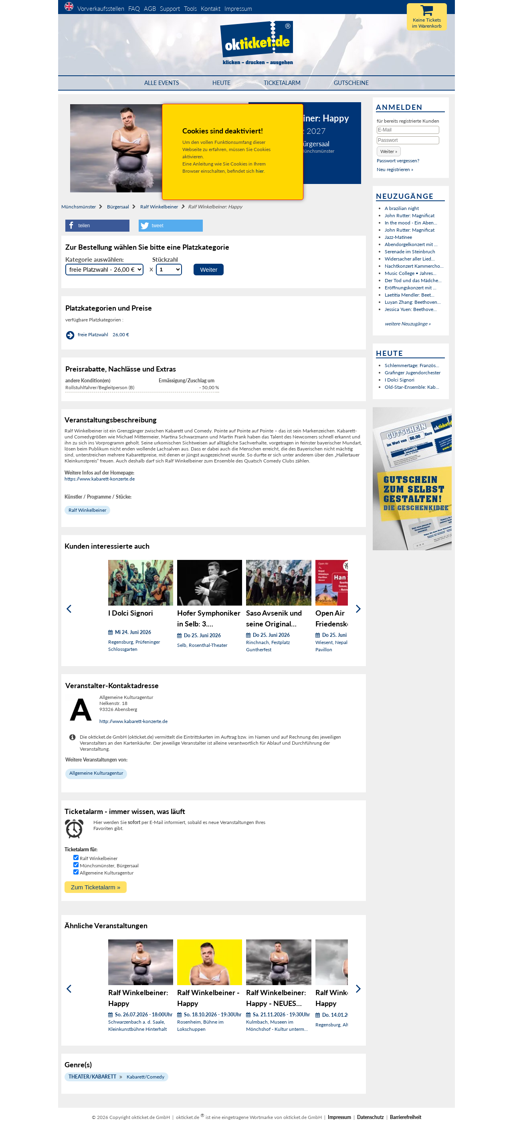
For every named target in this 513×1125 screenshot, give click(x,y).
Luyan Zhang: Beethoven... (413, 302)
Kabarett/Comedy (145, 1077)
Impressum (238, 8)
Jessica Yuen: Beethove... (411, 309)
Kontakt (210, 8)
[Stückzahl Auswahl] (169, 269)
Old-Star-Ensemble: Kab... (412, 387)
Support (170, 8)
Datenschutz (370, 1117)
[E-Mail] (408, 130)
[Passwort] (408, 140)
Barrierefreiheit (405, 1117)
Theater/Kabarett (92, 1077)
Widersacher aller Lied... (410, 259)
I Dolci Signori (399, 380)
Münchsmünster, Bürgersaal (109, 865)
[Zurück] (68, 609)
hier (260, 171)
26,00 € (121, 334)
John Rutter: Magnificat (409, 215)
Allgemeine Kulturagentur (96, 773)
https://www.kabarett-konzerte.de (100, 479)
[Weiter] (358, 609)
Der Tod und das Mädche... (413, 280)
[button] (97, 226)
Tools (190, 8)
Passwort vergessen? (398, 161)
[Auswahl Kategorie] (104, 269)
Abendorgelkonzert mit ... (411, 244)
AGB (150, 8)
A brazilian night (402, 208)
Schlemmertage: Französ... (412, 365)
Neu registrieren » (395, 169)
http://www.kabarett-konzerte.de (133, 721)
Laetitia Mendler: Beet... (409, 295)
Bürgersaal (118, 207)
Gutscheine (351, 82)
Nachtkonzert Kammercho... (414, 266)
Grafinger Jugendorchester (412, 373)
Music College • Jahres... (410, 273)
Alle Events (161, 82)
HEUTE (221, 82)
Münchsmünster (78, 207)
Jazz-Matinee (398, 237)
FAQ (134, 8)
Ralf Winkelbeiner (159, 207)
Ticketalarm (282, 82)
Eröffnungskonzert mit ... (410, 288)
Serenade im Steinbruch (410, 251)
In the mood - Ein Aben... (411, 223)
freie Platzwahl (93, 334)
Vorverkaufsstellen (100, 8)
